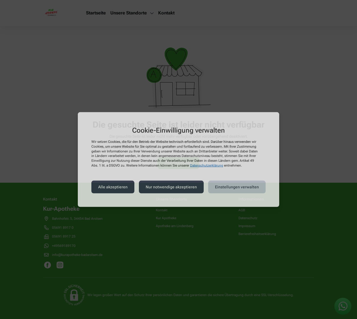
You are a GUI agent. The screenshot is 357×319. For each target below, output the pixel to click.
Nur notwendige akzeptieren (171, 187)
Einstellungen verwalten (237, 187)
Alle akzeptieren (113, 187)
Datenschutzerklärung (206, 165)
